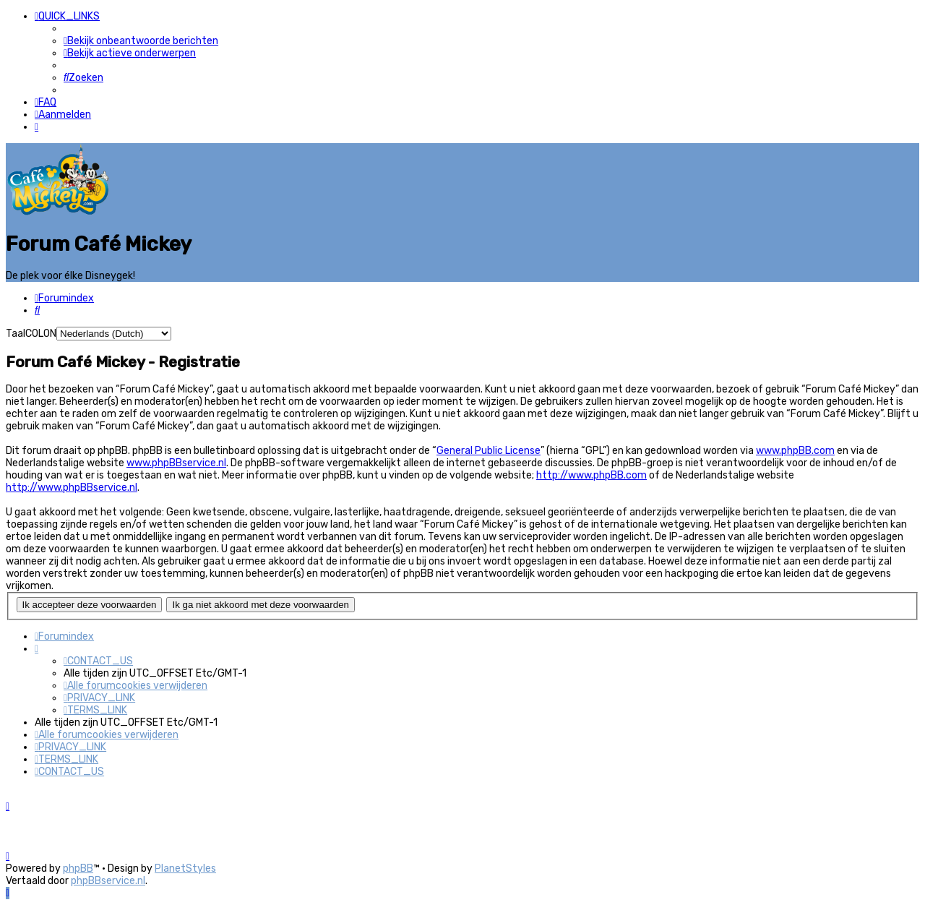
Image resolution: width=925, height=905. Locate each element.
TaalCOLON (31, 333)
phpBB (78, 868)
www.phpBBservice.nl (176, 463)
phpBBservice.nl (108, 881)
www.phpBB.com (795, 451)
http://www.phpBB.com (591, 475)
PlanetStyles (185, 868)
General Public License (488, 451)
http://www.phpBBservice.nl (71, 487)
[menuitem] (141, 41)
